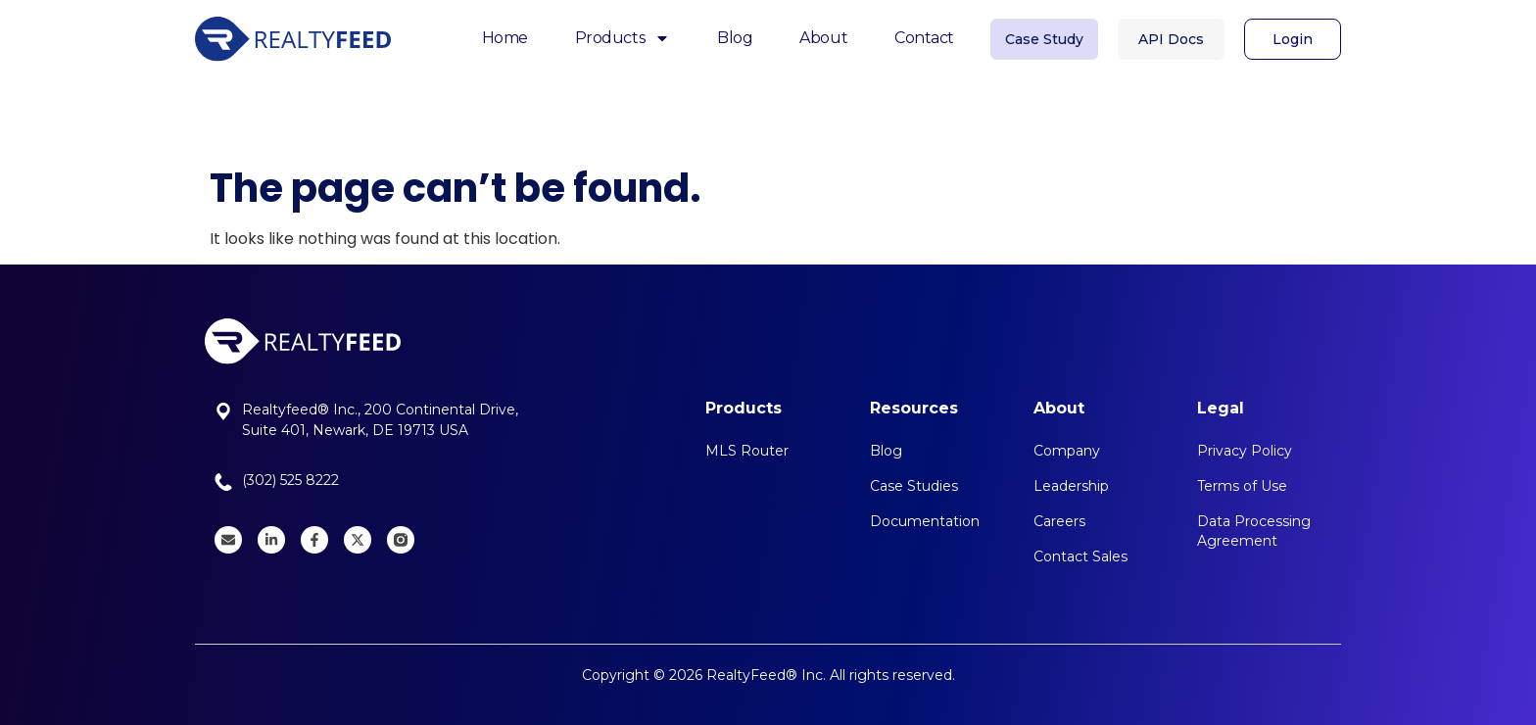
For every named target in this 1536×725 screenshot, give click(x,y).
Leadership (1071, 486)
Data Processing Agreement (1254, 531)
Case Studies (914, 486)
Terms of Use (1242, 486)
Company (1066, 450)
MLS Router (747, 450)
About (823, 35)
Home (505, 35)
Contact (924, 35)
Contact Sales (1080, 556)
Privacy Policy (1244, 450)
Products (622, 37)
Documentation (925, 521)
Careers (1059, 521)
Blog (734, 35)
